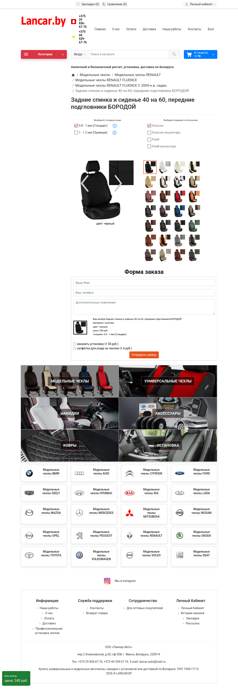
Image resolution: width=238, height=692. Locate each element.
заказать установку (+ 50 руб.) (97, 344)
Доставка (149, 29)
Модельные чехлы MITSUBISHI (151, 512)
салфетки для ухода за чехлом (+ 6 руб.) (104, 348)
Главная (100, 29)
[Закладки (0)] (88, 4)
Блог (211, 29)
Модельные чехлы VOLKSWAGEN (101, 555)
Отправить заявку (144, 354)
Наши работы (172, 29)
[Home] (73, 75)
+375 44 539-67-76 (83, 37)
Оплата (131, 29)
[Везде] (79, 54)
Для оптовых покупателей (145, 608)
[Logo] (44, 20)
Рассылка (192, 623)
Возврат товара (97, 613)
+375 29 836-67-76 (83, 21)
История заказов (192, 613)
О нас (116, 29)
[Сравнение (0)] (114, 4)
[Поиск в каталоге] (128, 54)
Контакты (194, 29)
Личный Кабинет (192, 608)
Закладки (192, 618)
